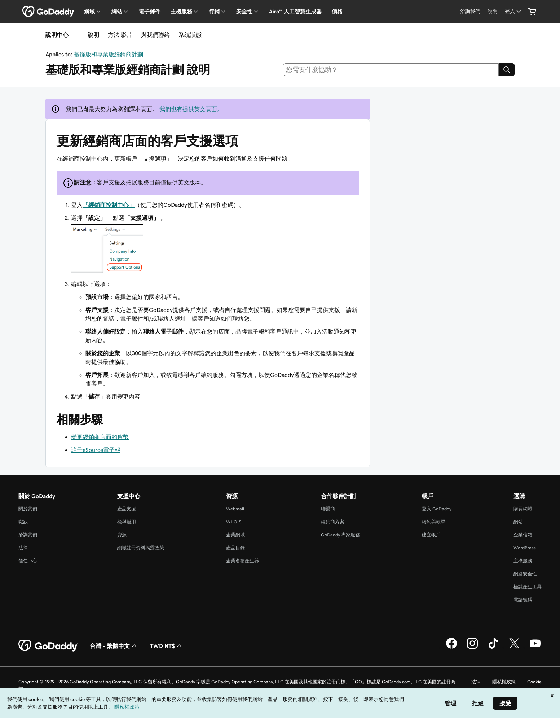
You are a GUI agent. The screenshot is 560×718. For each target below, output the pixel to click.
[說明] (493, 11)
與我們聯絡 (155, 35)
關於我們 (27, 508)
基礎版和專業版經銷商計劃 (108, 54)
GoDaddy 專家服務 (340, 534)
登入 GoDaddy (436, 508)
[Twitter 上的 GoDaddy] (514, 647)
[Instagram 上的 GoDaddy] (472, 647)
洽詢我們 (27, 534)
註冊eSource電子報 (95, 450)
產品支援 (126, 508)
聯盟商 (328, 508)
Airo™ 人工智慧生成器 (295, 11)
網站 (518, 521)
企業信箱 (522, 534)
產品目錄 (235, 547)
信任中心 (27, 560)
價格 (337, 11)
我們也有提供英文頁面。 (191, 109)
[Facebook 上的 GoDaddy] (451, 647)
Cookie (534, 681)
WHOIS (233, 521)
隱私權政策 (504, 681)
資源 (122, 534)
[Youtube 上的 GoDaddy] (535, 647)
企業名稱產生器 (242, 560)
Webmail (235, 508)
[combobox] (390, 69)
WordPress (524, 547)
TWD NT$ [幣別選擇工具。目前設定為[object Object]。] (167, 645)
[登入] (513, 11)
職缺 (23, 521)
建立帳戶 (431, 534)
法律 (23, 547)
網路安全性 (525, 573)
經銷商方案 (332, 521)
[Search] (507, 69)
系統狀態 (190, 35)
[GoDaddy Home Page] (48, 646)
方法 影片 (120, 35)
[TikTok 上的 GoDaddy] (493, 647)
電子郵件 (149, 11)
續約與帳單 (433, 521)
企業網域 (235, 534)
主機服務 (522, 560)
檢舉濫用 (126, 521)
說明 (93, 35)
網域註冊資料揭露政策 (140, 547)
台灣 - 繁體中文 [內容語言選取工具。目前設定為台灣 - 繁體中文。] (114, 645)
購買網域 (522, 508)
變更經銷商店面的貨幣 (100, 437)
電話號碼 (522, 599)
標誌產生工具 (527, 586)
